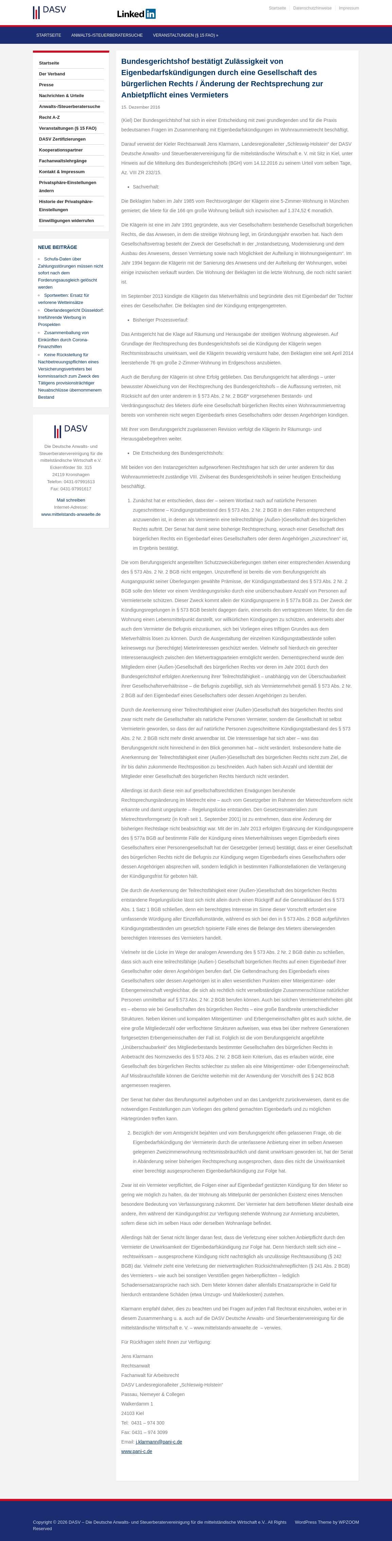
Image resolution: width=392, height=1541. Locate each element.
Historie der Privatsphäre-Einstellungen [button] (66, 205)
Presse (46, 84)
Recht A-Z (49, 117)
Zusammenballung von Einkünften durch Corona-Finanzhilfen (63, 339)
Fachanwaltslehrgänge (63, 160)
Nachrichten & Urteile (61, 95)
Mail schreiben (71, 500)
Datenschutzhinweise (312, 8)
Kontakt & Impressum (62, 171)
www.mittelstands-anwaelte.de (71, 514)
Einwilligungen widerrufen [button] (66, 220)
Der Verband (52, 73)
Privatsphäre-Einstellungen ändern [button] (67, 186)
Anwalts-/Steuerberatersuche (107, 35)
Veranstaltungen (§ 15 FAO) (185, 35)
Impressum (349, 8)
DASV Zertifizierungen (62, 139)
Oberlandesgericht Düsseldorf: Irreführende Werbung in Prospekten (71, 317)
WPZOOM (349, 1522)
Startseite (277, 8)
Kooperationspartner (61, 149)
